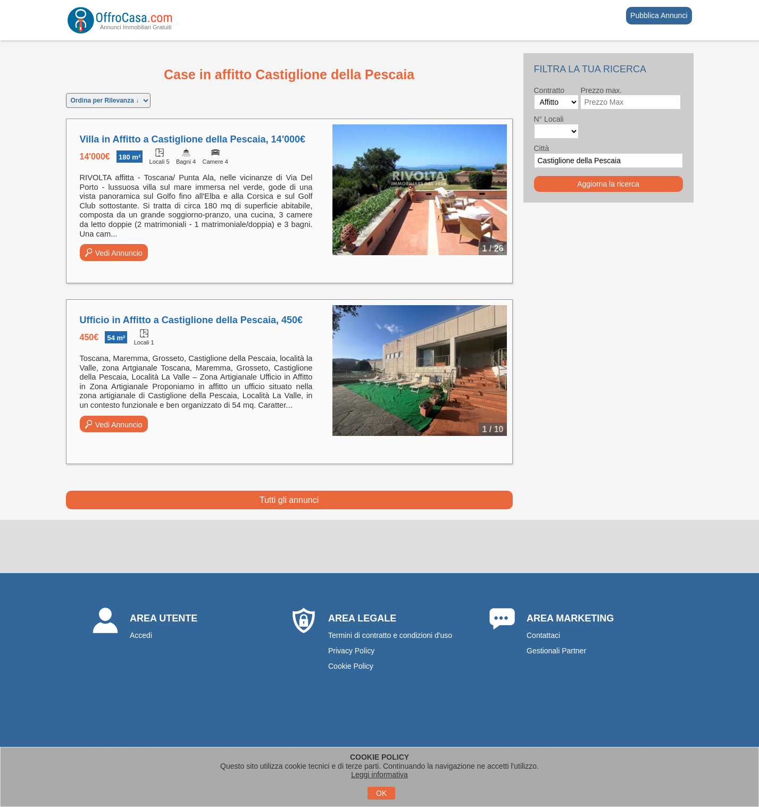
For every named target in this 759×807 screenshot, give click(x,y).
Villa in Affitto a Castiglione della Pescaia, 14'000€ (192, 139)
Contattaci (543, 635)
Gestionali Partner (556, 650)
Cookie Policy (350, 666)
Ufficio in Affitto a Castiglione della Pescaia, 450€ (191, 320)
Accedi (141, 635)
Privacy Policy (351, 650)
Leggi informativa (379, 774)
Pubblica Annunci (658, 15)
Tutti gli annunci (289, 500)
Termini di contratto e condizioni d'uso (390, 635)
